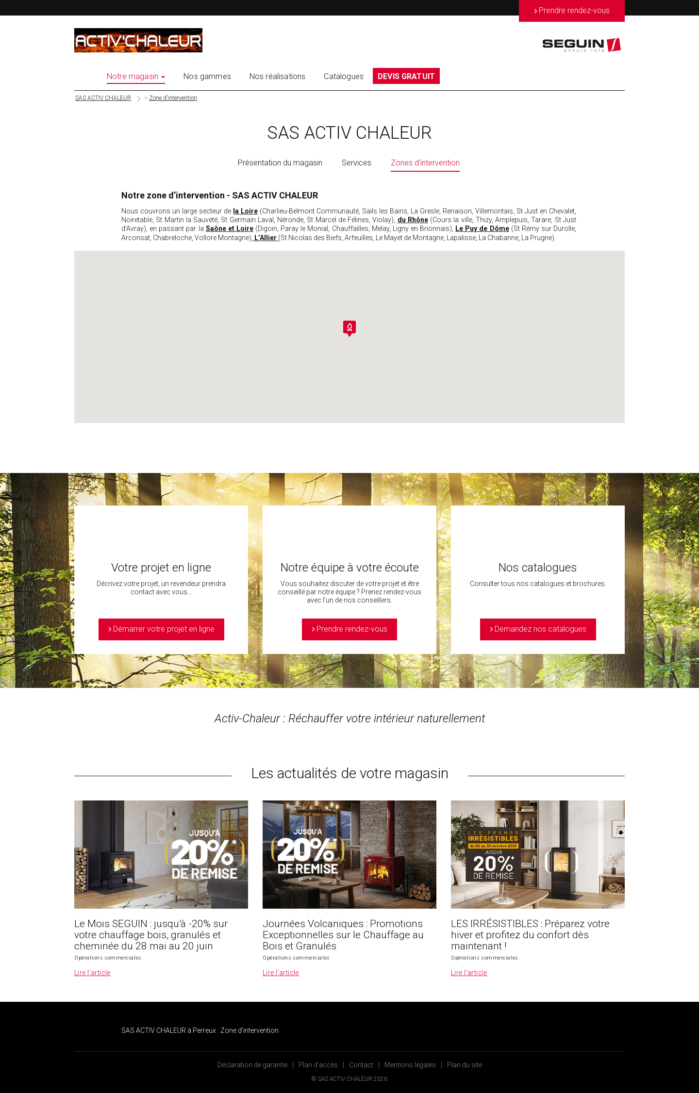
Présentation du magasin (280, 162)
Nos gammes (207, 76)
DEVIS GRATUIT (406, 76)
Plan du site (464, 1065)
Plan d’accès (318, 1065)
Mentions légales (410, 1065)
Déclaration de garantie (252, 1065)
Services (356, 162)
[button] (349, 329)
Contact (361, 1065)
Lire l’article (92, 973)
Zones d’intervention (425, 162)
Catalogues (344, 76)
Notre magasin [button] (136, 76)
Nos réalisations (278, 76)
